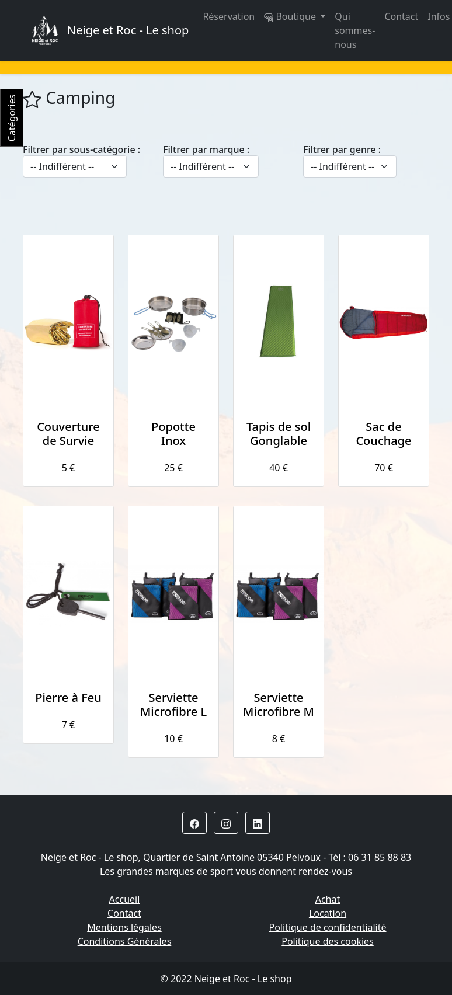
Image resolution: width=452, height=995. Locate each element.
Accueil (124, 899)
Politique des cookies (327, 941)
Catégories (11, 118)
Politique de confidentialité (327, 927)
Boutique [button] (291, 16)
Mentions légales (124, 927)
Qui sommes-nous (355, 30)
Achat (327, 899)
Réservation (229, 16)
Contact (401, 16)
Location (327, 913)
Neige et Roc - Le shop (128, 30)
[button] (194, 823)
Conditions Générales (125, 941)
